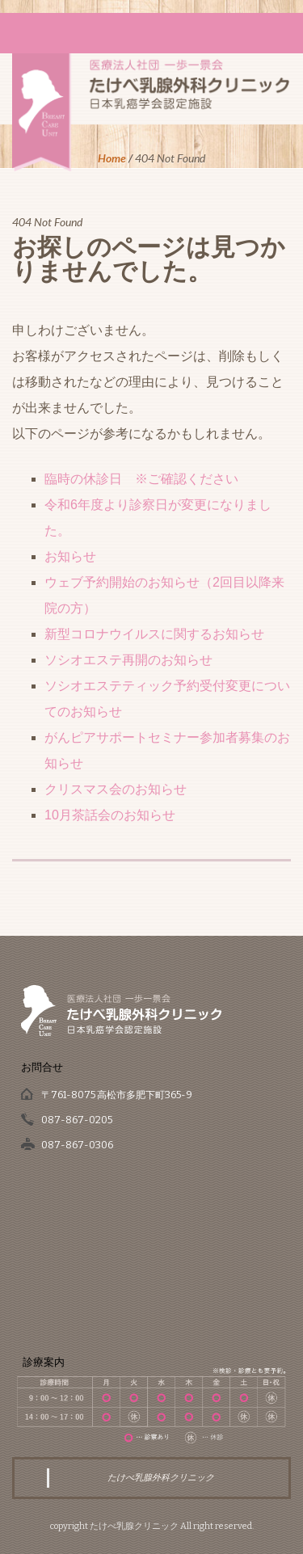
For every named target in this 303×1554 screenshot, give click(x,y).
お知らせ (70, 556)
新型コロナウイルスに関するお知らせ (154, 634)
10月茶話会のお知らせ (109, 815)
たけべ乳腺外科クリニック (160, 1477)
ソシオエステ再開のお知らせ (128, 660)
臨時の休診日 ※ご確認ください (141, 479)
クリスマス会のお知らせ (115, 789)
